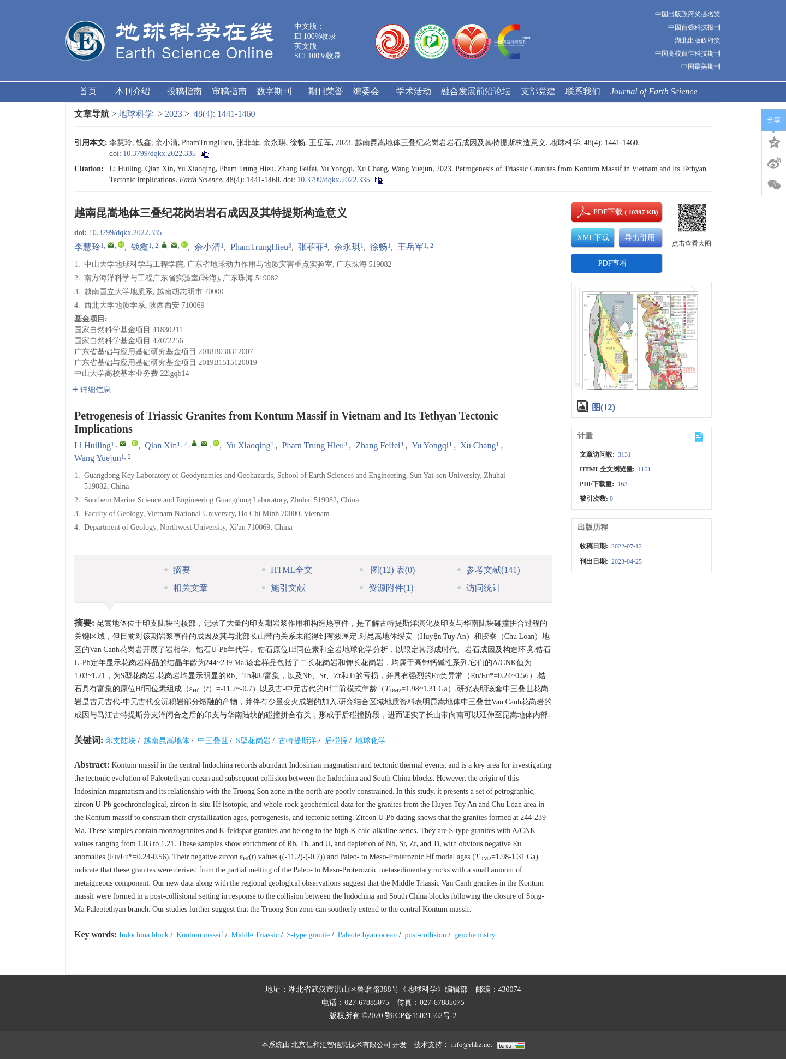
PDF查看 (613, 263)
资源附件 (387, 588)
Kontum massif (199, 935)
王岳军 (410, 247)
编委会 (369, 91)
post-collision (425, 935)
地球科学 (135, 113)
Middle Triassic (255, 935)
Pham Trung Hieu (313, 445)
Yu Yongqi (430, 445)
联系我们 (582, 91)
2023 (173, 113)
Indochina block (144, 935)
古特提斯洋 (297, 741)
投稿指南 (184, 91)
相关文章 (186, 588)
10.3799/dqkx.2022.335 (159, 153)
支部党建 (538, 91)
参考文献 (488, 570)
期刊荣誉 (325, 91)
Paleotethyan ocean (367, 935)
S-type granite (308, 935)
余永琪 (347, 247)
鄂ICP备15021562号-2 (420, 1016)
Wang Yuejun (97, 458)
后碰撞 (336, 741)
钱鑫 (139, 247)
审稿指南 (229, 91)
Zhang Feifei (377, 445)
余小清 (207, 247)
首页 (88, 91)
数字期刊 (278, 91)
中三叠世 (213, 741)
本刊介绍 (136, 91)
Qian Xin (161, 445)
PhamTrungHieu (259, 247)
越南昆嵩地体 (166, 741)
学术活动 (413, 91)
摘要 (177, 570)
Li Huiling (92, 445)
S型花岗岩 (253, 741)
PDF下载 (598, 212)
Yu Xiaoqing (248, 445)
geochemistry (474, 935)
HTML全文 (287, 570)
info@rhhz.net (471, 1044)
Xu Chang (478, 445)
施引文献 (284, 588)
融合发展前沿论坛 (476, 91)
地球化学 (370, 741)
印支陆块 (120, 741)
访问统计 (479, 588)
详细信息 (91, 390)
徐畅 (379, 247)
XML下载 (593, 238)
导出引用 (639, 238)
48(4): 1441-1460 (224, 113)
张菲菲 (311, 247)
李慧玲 (87, 247)
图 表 (387, 570)
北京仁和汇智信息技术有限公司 (341, 1044)
